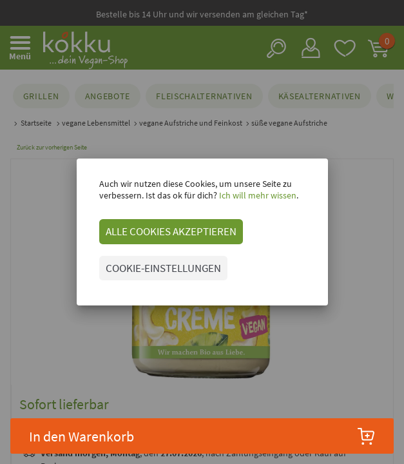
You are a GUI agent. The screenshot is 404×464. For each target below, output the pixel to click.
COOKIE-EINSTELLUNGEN (163, 268)
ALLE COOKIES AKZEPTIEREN (171, 231)
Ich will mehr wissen (256, 195)
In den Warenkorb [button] (201, 436)
